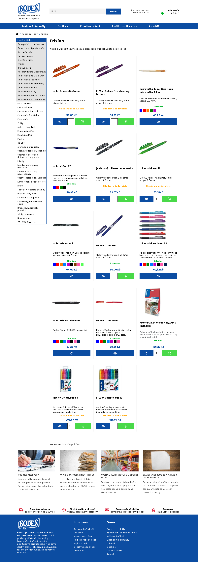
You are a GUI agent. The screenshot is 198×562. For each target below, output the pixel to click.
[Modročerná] (165, 264)
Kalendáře (22, 119)
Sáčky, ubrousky (25, 214)
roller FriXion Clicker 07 (66, 320)
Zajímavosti (80, 543)
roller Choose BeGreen (66, 91)
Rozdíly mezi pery (28, 474)
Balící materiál (25, 103)
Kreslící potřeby (25, 135)
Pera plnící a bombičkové (31, 44)
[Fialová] (154, 110)
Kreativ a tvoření (90, 26)
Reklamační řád (115, 536)
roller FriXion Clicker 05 (153, 243)
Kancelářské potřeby (28, 115)
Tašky (20, 123)
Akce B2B (154, 26)
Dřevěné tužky (25, 60)
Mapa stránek (114, 550)
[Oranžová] (148, 110)
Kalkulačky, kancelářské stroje (29, 202)
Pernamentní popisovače (31, 48)
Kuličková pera (25, 56)
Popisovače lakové (27, 87)
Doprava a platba (116, 529)
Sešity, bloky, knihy (27, 127)
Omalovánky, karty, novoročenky (27, 172)
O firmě (111, 543)
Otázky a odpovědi (84, 546)
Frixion (21, 64)
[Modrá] (141, 110)
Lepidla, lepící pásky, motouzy (28, 166)
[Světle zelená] (82, 264)
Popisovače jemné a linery (32, 95)
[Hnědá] (75, 264)
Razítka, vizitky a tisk (124, 26)
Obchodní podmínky (118, 539)
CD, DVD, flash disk (27, 222)
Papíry (20, 139)
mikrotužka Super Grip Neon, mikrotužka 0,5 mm (156, 91)
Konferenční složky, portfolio (32, 181)
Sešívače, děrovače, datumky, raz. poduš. (28, 156)
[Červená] (144, 110)
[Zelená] (151, 110)
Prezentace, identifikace (30, 111)
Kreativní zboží (25, 107)
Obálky (21, 143)
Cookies (111, 546)
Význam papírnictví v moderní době (119, 476)
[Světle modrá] (64, 264)
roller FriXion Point (107, 320)
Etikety (20, 161)
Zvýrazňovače (25, 52)
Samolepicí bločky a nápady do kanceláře (160, 476)
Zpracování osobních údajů (122, 532)
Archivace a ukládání (28, 147)
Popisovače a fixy (27, 91)
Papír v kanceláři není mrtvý (77, 474)
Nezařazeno (23, 218)
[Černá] (64, 187)
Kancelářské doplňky (28, 197)
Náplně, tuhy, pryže (27, 193)
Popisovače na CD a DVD (31, 75)
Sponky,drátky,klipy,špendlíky (32, 150)
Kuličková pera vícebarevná (32, 71)
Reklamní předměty (33, 26)
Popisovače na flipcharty (31, 83)
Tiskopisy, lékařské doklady (31, 189)
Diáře (20, 185)
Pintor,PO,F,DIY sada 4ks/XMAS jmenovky (158, 324)
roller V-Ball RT (62, 166)
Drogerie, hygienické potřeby (28, 209)
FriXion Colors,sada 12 (109, 397)
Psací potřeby (24, 40)
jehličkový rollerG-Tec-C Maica (115, 168)
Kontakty (112, 553)
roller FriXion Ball (150, 168)
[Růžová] (78, 264)
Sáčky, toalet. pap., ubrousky (32, 177)
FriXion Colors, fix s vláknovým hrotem (114, 93)
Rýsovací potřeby (26, 131)
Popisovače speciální (29, 79)
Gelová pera (24, 68)
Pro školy (62, 26)
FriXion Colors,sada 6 (65, 397)
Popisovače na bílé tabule (31, 99)
